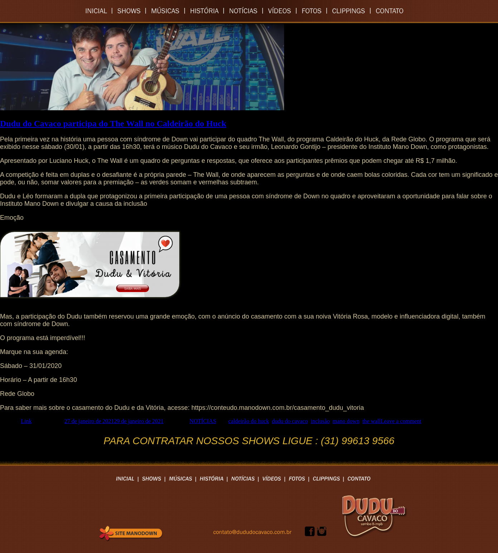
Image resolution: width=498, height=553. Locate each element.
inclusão (320, 421)
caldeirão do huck (248, 421)
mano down (346, 421)
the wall (371, 421)
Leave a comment (401, 421)
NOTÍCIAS (203, 421)
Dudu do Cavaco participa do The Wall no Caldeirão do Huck (113, 123)
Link (26, 421)
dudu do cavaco (290, 421)
